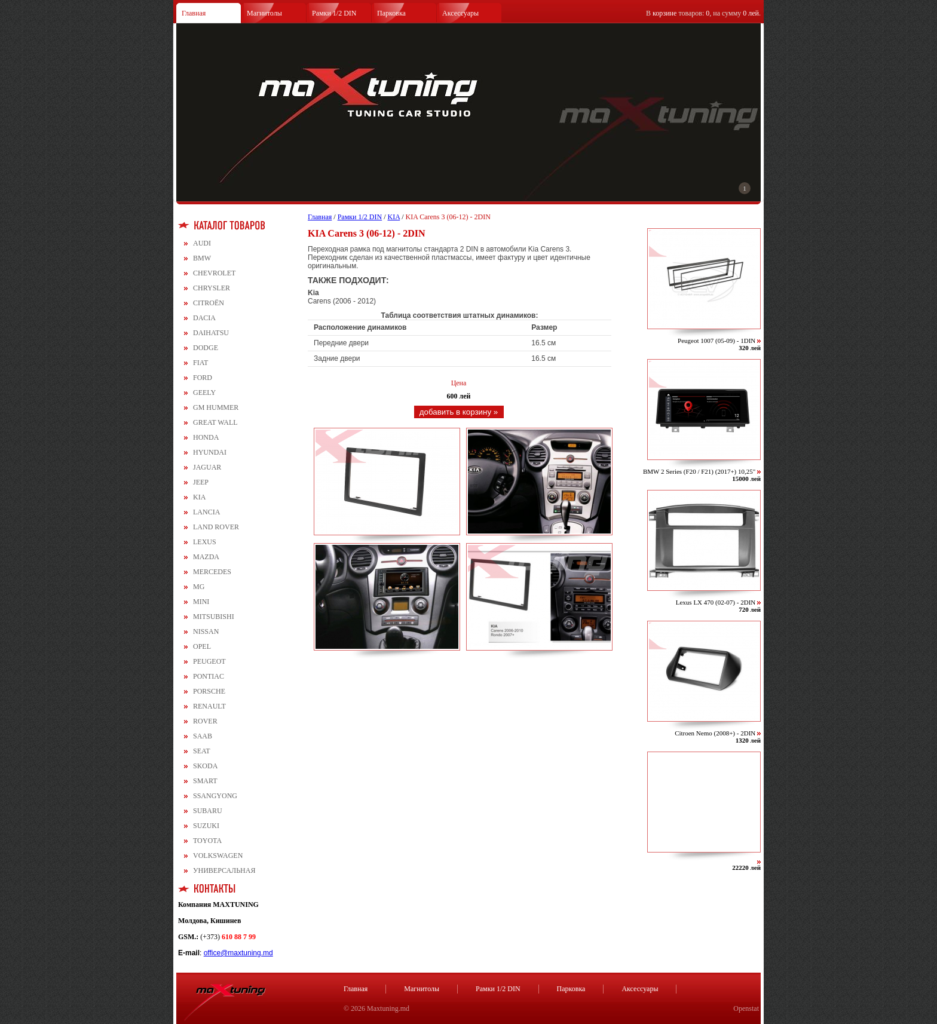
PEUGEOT (209, 661)
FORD (202, 377)
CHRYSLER (211, 288)
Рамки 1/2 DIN (334, 13)
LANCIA (206, 512)
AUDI (202, 243)
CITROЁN (208, 303)
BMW (202, 258)
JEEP (201, 482)
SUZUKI (206, 825)
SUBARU (207, 811)
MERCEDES (212, 572)
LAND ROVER (216, 527)
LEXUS (204, 542)
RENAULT (209, 706)
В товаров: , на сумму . (703, 13)
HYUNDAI (209, 452)
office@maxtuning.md (238, 953)
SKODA (205, 766)
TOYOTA (207, 840)
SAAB (202, 736)
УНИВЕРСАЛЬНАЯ (224, 870)
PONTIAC (208, 676)
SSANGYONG (215, 796)
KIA (199, 497)
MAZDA (206, 557)
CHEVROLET (214, 273)
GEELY (204, 392)
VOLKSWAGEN (218, 855)
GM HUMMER (215, 407)
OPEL (202, 646)
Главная (194, 13)
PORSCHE (209, 691)
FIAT (200, 362)
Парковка (391, 13)
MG (198, 586)
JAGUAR (207, 467)
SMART (205, 781)
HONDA (206, 437)
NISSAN (206, 631)
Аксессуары (460, 13)
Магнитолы (264, 13)
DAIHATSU (211, 333)
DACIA (204, 318)
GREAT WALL (215, 422)
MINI (201, 601)
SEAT (201, 751)
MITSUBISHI (213, 616)
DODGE (205, 348)
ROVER (205, 721)
